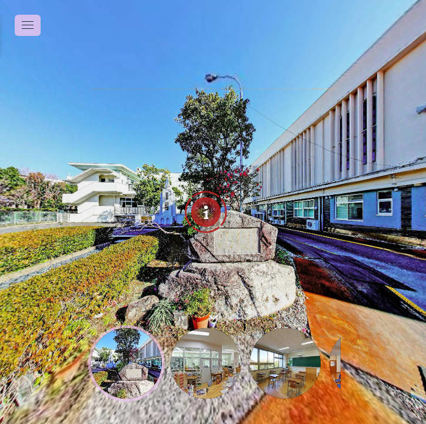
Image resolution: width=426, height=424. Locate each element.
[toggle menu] (28, 25)
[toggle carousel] (213, 314)
